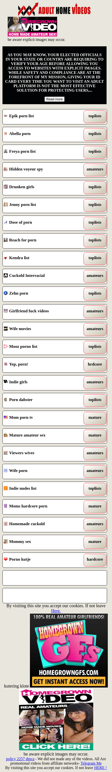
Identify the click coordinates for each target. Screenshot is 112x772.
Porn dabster (41, 400)
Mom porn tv (41, 418)
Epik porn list (41, 116)
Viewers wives (41, 453)
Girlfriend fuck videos (41, 311)
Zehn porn (41, 294)
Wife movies (41, 329)
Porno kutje (41, 560)
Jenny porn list (41, 205)
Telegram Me (91, 763)
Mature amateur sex (41, 436)
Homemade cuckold (41, 524)
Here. (56, 610)
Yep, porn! (41, 365)
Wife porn (41, 471)
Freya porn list (41, 152)
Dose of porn (41, 223)
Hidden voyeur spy (41, 170)
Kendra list (41, 258)
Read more (54, 99)
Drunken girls (41, 187)
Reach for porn (41, 241)
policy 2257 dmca (20, 759)
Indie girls (41, 382)
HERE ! (100, 768)
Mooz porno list (41, 347)
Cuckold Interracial (41, 276)
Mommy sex (41, 542)
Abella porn (41, 134)
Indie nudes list (41, 489)
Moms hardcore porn (41, 507)
